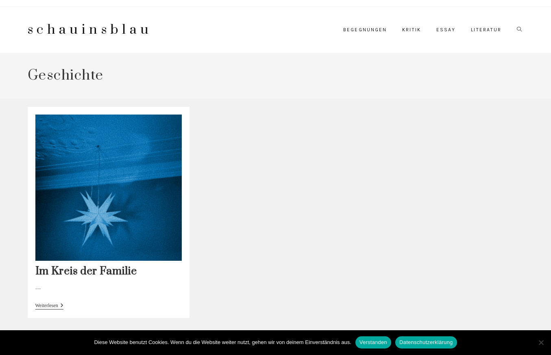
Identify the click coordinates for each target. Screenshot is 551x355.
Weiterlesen (49, 306)
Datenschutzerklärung (426, 342)
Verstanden (373, 342)
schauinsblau (90, 30)
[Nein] (541, 342)
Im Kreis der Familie (86, 271)
